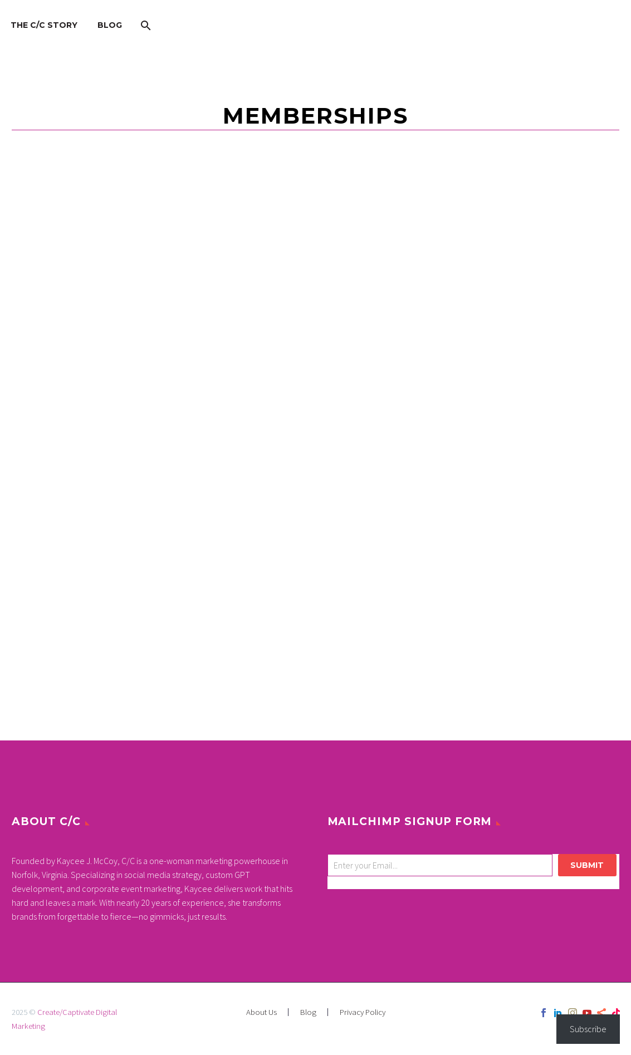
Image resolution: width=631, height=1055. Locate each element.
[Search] (144, 25)
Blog (109, 25)
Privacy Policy (362, 1012)
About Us (261, 1012)
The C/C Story (44, 25)
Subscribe (588, 1028)
